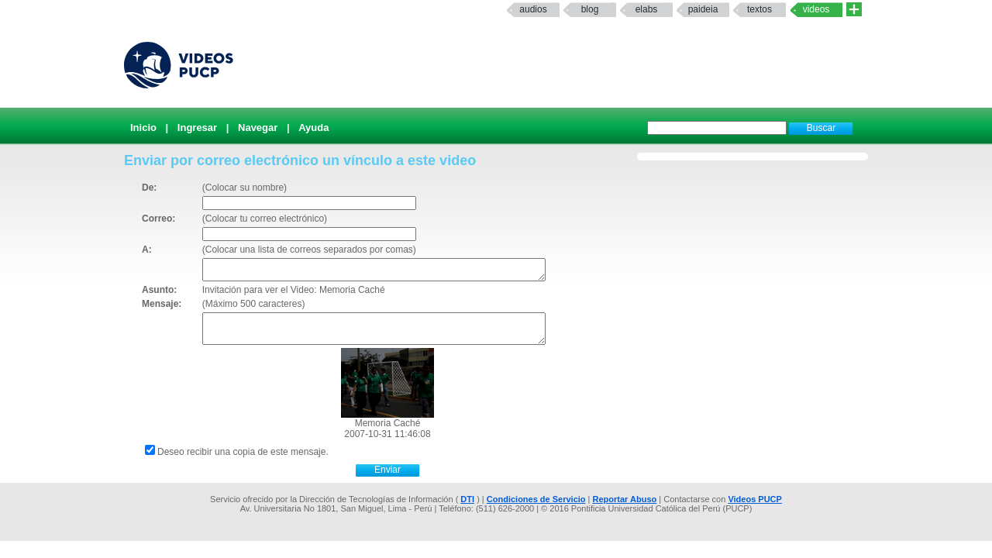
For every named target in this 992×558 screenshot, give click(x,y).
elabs (647, 9)
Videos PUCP (755, 499)
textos (759, 9)
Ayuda (313, 127)
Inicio (143, 127)
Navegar (257, 127)
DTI (467, 499)
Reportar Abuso (625, 499)
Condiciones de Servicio (536, 499)
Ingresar (197, 127)
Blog (590, 9)
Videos (816, 9)
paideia (703, 9)
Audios (532, 9)
